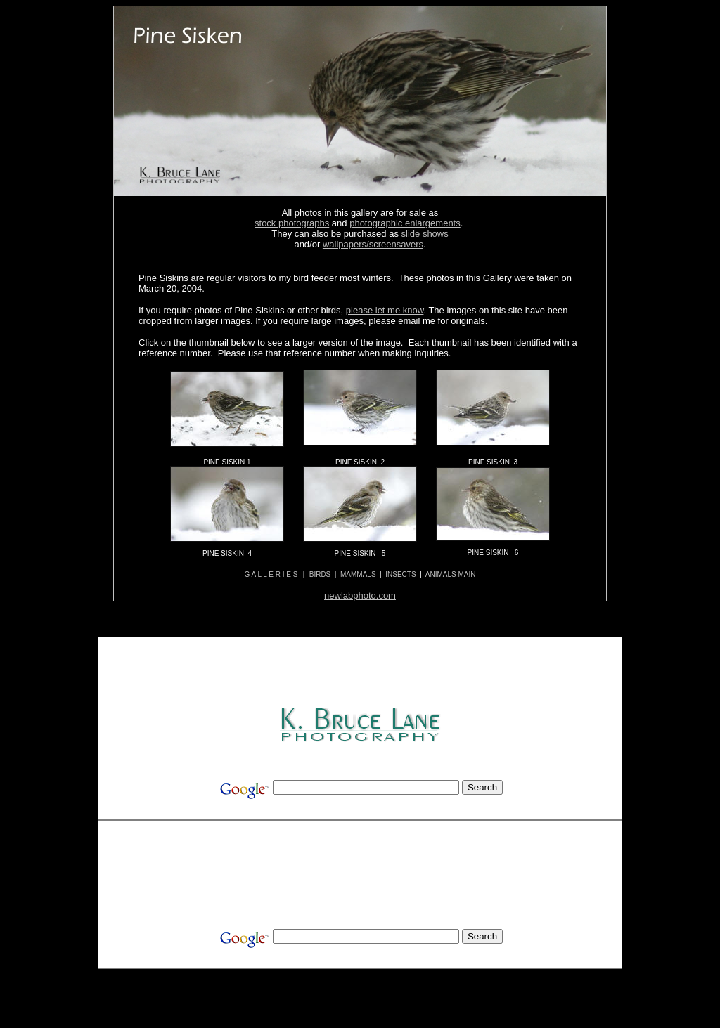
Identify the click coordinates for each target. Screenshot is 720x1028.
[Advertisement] (361, 673)
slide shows (425, 233)
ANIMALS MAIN (450, 574)
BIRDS (320, 574)
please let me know (385, 310)
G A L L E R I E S (271, 574)
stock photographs (292, 223)
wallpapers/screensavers (373, 244)
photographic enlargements (405, 223)
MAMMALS (358, 574)
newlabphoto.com (360, 595)
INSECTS (400, 574)
